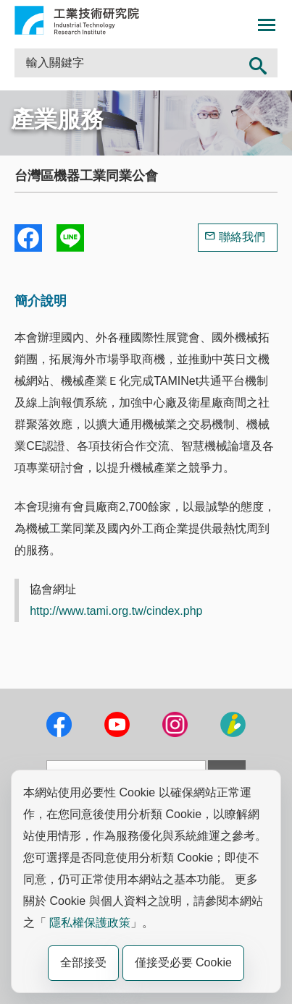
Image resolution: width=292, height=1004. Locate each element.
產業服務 (57, 119)
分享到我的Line (70, 238)
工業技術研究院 (76, 20)
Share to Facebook (28, 238)
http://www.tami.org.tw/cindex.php (116, 611)
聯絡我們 (242, 237)
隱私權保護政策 (89, 922)
